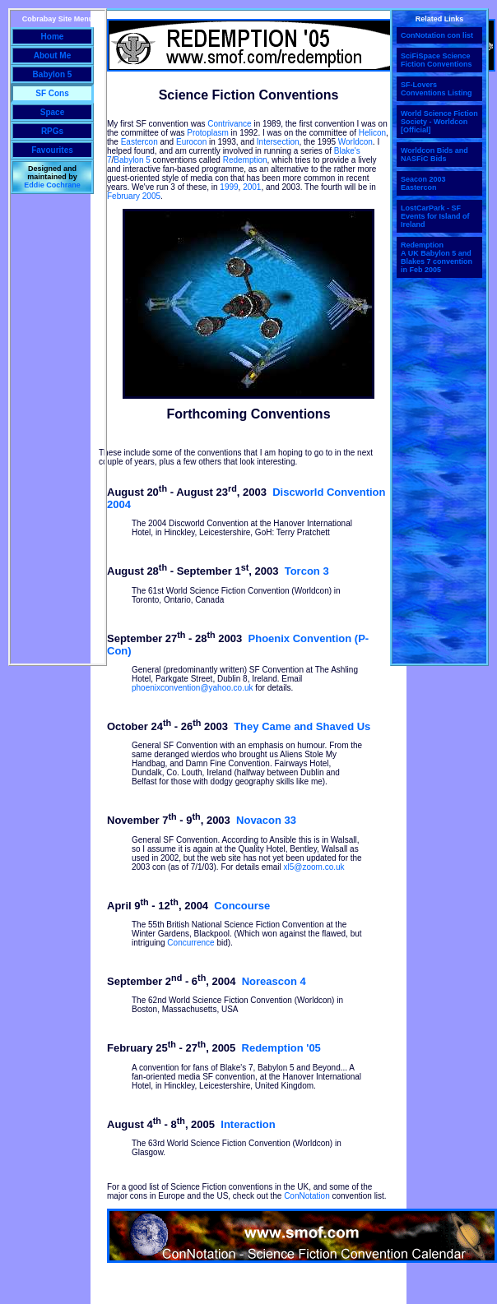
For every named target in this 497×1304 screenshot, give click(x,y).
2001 (252, 187)
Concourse (242, 905)
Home (52, 36)
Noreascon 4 (274, 981)
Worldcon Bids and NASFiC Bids (434, 154)
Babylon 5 (132, 159)
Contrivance (229, 123)
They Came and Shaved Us (302, 726)
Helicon (372, 132)
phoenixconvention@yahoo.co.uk (192, 687)
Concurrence (190, 942)
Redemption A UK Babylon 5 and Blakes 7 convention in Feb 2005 (436, 257)
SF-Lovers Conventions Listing (436, 89)
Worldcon (355, 141)
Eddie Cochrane (52, 185)
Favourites (52, 150)
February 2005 (133, 196)
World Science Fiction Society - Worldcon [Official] (439, 121)
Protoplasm (208, 132)
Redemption (245, 159)
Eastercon (139, 141)
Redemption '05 (281, 1049)
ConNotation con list (437, 35)
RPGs (52, 131)
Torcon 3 (307, 572)
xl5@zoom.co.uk (314, 867)
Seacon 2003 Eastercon (423, 183)
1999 (229, 187)
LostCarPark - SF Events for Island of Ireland (435, 216)
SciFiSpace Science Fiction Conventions (436, 60)
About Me (53, 55)
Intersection (278, 141)
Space (52, 112)
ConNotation (307, 1195)
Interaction (248, 1124)
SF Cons (52, 93)
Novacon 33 (266, 821)
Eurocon (191, 141)
